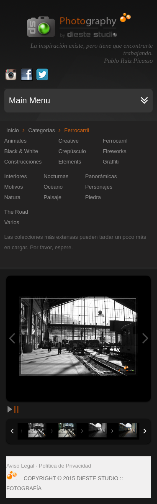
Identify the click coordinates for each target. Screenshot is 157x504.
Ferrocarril (115, 141)
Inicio (12, 130)
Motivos (13, 187)
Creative (69, 141)
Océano (53, 187)
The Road (16, 212)
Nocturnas (56, 176)
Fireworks (114, 151)
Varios (11, 222)
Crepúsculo (72, 151)
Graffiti (110, 162)
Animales (15, 141)
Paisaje (53, 197)
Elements (70, 162)
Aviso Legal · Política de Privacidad (48, 466)
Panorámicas (101, 176)
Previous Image (12, 339)
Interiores (15, 176)
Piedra (93, 197)
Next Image (145, 339)
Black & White (21, 151)
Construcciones (23, 162)
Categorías (41, 130)
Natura (12, 197)
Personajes (98, 187)
